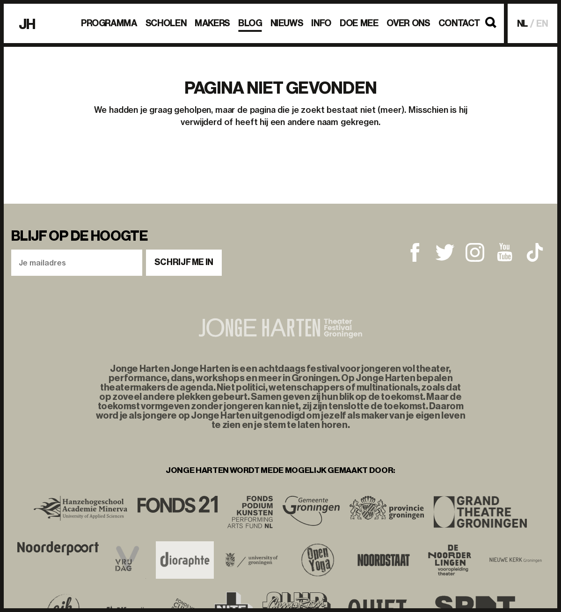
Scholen (166, 23)
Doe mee (359, 23)
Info (321, 23)
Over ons (408, 23)
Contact (459, 23)
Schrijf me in (183, 262)
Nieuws (286, 23)
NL (522, 23)
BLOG (250, 23)
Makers (212, 23)
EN (542, 23)
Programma (109, 23)
